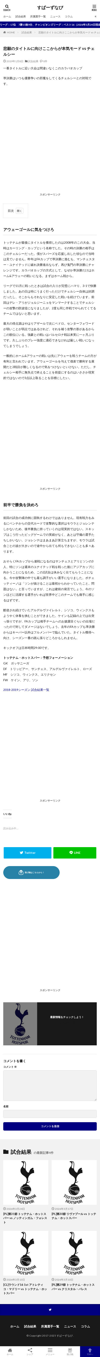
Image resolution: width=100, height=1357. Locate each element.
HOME (11, 32)
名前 (5, 1106)
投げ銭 (70, 1351)
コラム (69, 16)
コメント (10, 1067)
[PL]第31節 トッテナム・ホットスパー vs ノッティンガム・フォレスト (25, 1218)
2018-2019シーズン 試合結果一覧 (26, 690)
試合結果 (20, 16)
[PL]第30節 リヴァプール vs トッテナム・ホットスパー (74, 1216)
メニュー (50, 1351)
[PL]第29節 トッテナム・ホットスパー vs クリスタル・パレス (73, 1287)
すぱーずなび (50, 7)
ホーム (7, 16)
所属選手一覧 (38, 16)
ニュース (55, 16)
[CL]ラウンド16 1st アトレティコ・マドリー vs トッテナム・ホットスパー (25, 1289)
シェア (30, 1351)
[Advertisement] (50, 140)
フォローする (67, 1022)
